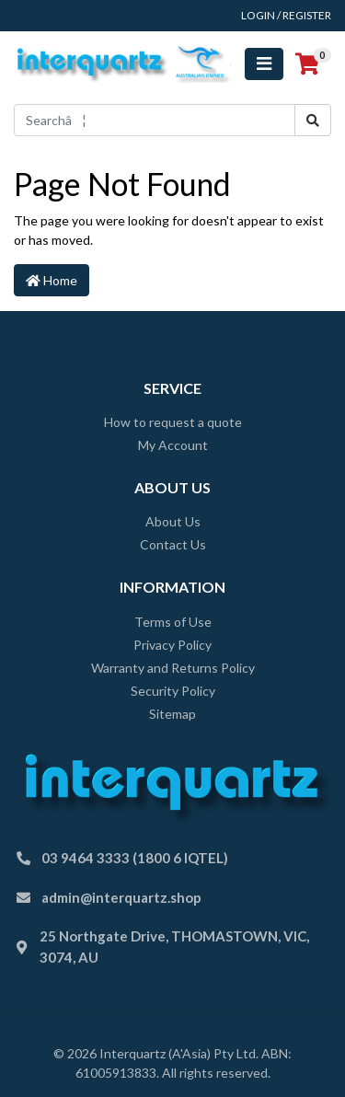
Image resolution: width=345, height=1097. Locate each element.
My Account (173, 445)
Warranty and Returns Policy (173, 668)
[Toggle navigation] (264, 64)
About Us (173, 521)
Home (51, 280)
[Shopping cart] (307, 64)
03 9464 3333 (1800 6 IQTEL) (134, 857)
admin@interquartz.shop (121, 897)
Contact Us (173, 544)
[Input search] (154, 120)
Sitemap (172, 714)
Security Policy (173, 691)
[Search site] (312, 120)
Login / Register (286, 15)
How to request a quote (173, 422)
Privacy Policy (172, 644)
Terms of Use (173, 621)
